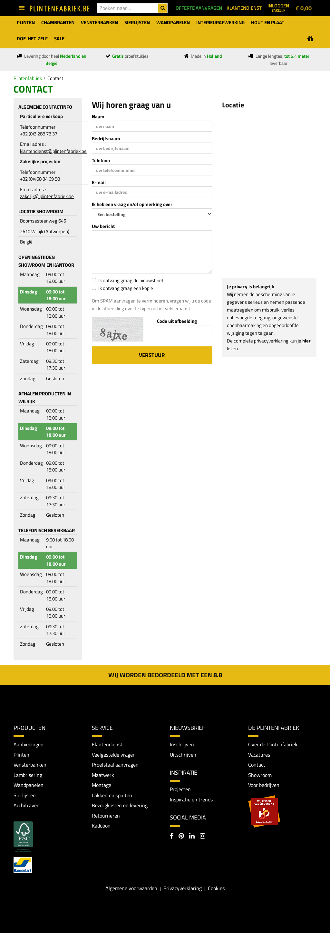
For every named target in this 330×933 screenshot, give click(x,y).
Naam (98, 116)
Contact (55, 78)
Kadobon (101, 826)
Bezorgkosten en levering (120, 805)
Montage (101, 785)
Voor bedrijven (263, 785)
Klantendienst (107, 744)
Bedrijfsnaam (106, 138)
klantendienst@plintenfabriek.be (53, 151)
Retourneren (106, 815)
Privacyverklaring (182, 888)
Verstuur (152, 355)
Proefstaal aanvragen (115, 765)
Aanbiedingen (29, 744)
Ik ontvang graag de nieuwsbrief (127, 280)
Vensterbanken (30, 765)
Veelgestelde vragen (114, 755)
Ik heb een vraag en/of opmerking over (132, 204)
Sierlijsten (25, 795)
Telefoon (101, 160)
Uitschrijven (183, 755)
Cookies (216, 888)
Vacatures (259, 755)
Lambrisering (28, 775)
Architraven (27, 805)
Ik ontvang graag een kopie (122, 288)
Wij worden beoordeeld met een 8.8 (165, 675)
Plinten (21, 755)
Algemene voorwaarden (131, 888)
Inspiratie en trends (191, 799)
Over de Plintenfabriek (272, 744)
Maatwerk (103, 775)
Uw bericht (103, 226)
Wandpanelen (29, 785)
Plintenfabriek (28, 78)
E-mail (99, 182)
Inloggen (278, 7)
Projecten (180, 789)
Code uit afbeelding (177, 321)
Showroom (260, 775)
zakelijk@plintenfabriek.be (47, 196)
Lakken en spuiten (112, 795)
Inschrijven (182, 744)
